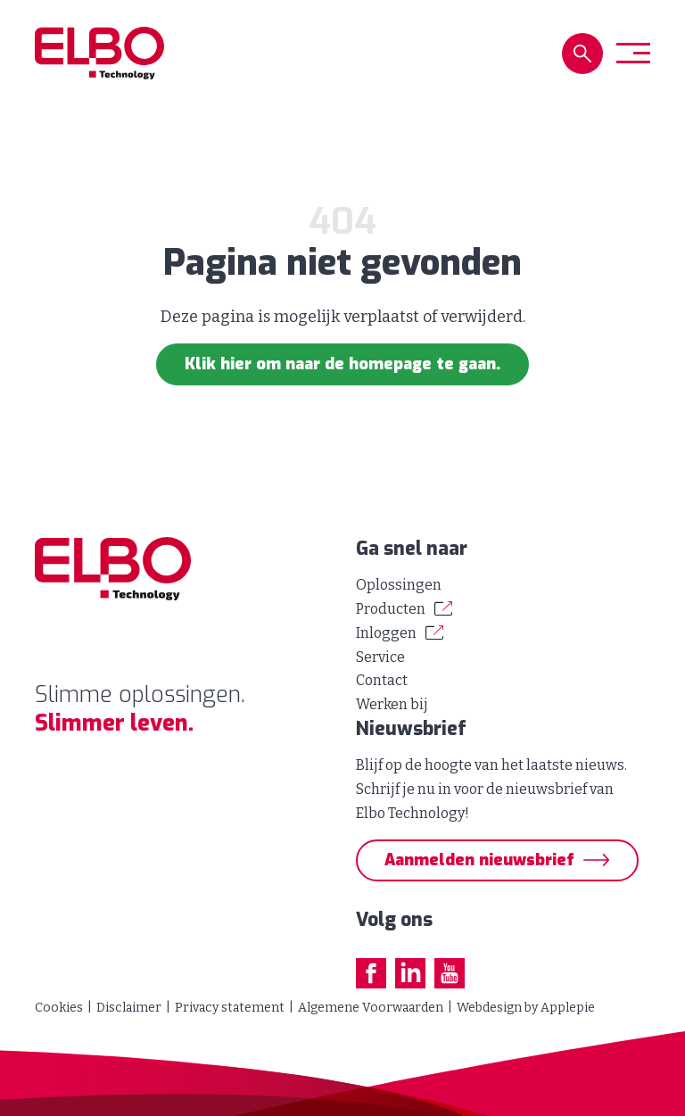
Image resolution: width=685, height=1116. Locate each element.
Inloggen (386, 632)
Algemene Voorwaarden (370, 1007)
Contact (382, 680)
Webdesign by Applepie (526, 1007)
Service (380, 657)
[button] (582, 53)
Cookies (59, 1007)
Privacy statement (230, 1007)
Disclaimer (128, 1007)
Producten (390, 608)
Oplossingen (399, 584)
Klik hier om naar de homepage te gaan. (342, 364)
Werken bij (392, 704)
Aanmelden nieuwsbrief (479, 860)
